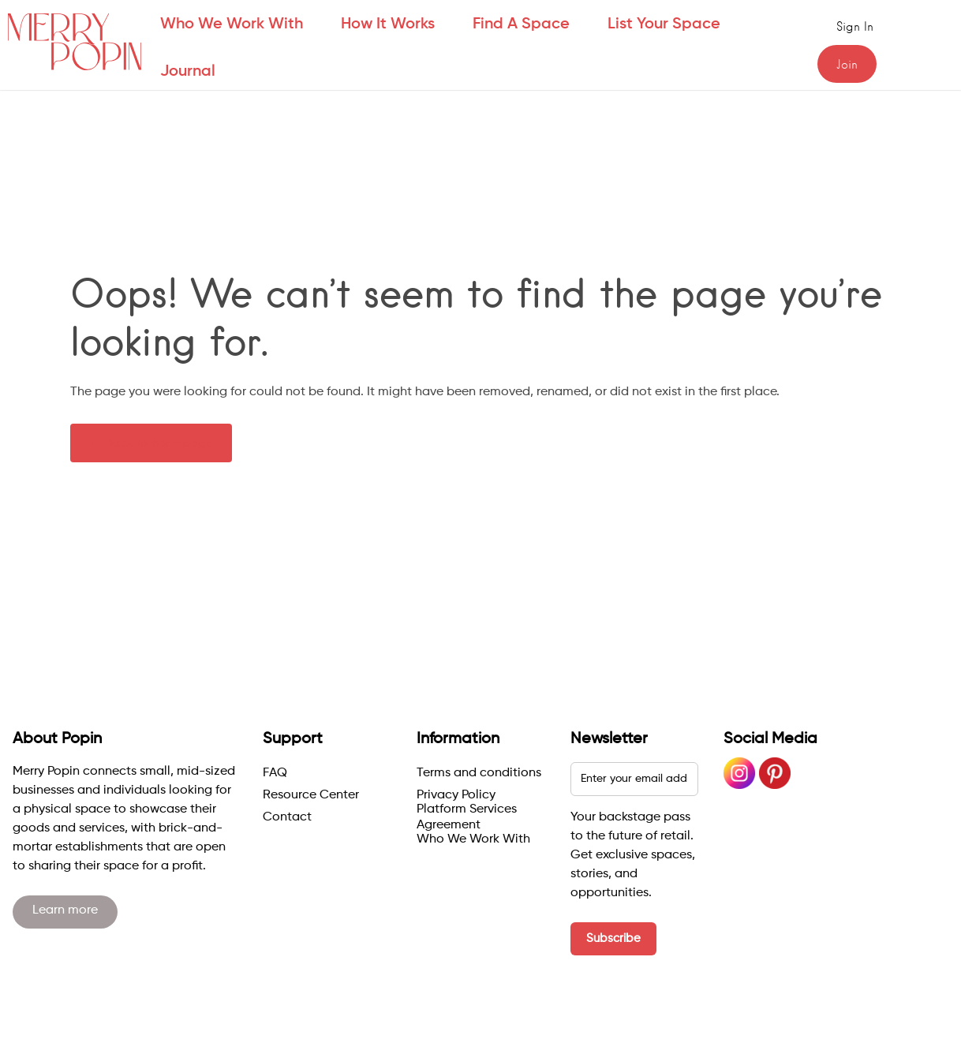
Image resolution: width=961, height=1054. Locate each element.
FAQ (275, 773)
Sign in (854, 27)
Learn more (65, 910)
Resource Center (311, 795)
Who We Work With (473, 839)
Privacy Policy (456, 795)
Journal (187, 72)
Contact (287, 817)
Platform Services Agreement (467, 817)
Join (847, 65)
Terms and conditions (479, 773)
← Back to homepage (151, 442)
